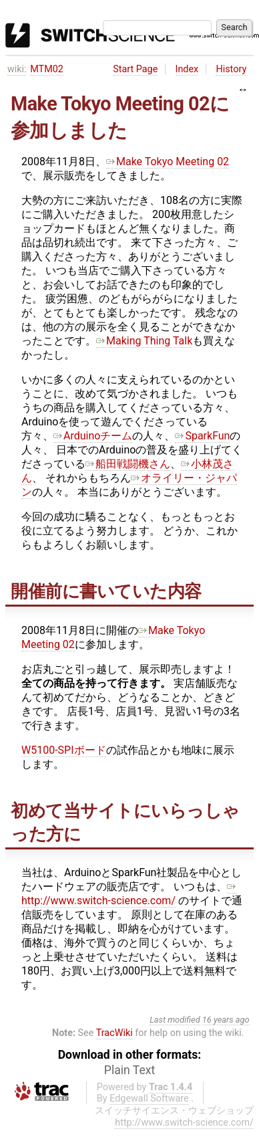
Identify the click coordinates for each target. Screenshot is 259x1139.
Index (187, 69)
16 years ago (226, 1020)
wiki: (17, 69)
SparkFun (202, 435)
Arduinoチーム (92, 435)
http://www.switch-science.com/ (129, 893)
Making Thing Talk (144, 340)
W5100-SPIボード (63, 750)
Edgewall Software (149, 1098)
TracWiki (114, 1033)
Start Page (135, 69)
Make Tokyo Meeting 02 (167, 161)
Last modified (175, 1020)
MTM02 (46, 69)
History (231, 69)
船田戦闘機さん (127, 463)
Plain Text (129, 1070)
